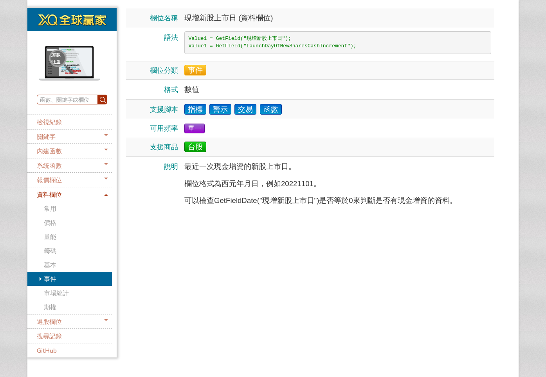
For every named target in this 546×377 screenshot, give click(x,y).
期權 (50, 307)
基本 (50, 264)
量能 (50, 236)
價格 (50, 222)
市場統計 (56, 292)
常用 (50, 208)
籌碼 (50, 250)
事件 (50, 278)
